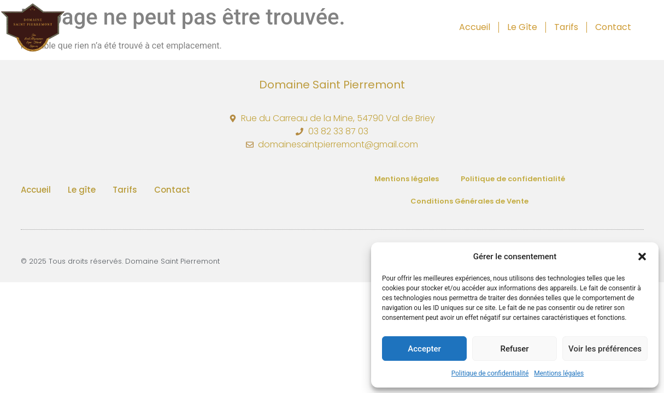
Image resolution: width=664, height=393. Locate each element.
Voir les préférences (605, 349)
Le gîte (522, 27)
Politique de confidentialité (490, 373)
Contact (613, 27)
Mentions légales (559, 373)
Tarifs (566, 27)
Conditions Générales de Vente (469, 201)
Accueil (474, 27)
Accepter (424, 349)
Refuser (514, 349)
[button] (642, 256)
